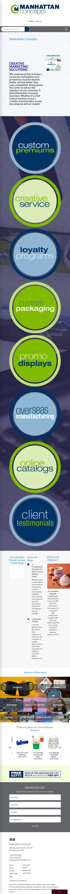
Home (11, 865)
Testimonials (13, 873)
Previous (10, 747)
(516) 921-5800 (15, 855)
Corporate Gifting (36, 620)
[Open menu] (66, 29)
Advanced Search (26, 866)
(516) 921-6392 (15, 857)
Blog (10, 876)
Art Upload (26, 873)
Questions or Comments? (18, 880)
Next (60, 747)
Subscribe (35, 826)
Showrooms (27, 870)
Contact (12, 871)
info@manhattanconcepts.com (19, 860)
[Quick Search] (13, 29)
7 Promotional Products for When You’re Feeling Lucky (37, 570)
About (11, 868)
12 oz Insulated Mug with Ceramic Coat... (53, 593)
